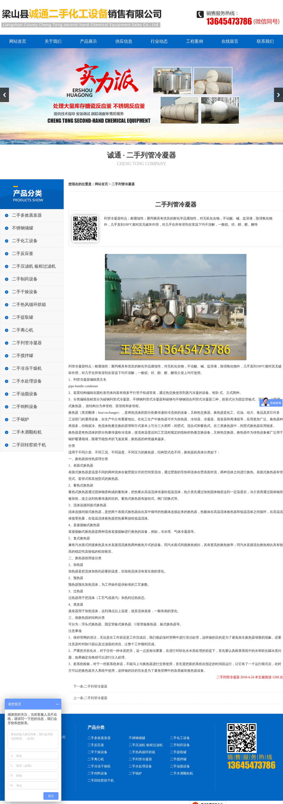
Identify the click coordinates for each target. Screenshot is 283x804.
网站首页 (17, 41)
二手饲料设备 (24, 406)
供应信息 (123, 41)
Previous (4, 95)
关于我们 (53, 41)
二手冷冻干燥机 (27, 368)
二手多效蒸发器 (27, 215)
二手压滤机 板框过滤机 (34, 266)
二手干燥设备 (24, 291)
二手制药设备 (24, 279)
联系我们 (265, 41)
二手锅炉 (20, 419)
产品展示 (88, 41)
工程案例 (194, 41)
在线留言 (229, 41)
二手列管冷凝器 (27, 342)
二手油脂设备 (24, 393)
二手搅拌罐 (22, 355)
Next (278, 95)
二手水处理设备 (27, 381)
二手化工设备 (24, 240)
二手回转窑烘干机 (29, 445)
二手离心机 (22, 330)
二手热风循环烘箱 (29, 304)
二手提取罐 (22, 317)
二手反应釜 (22, 253)
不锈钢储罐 (22, 228)
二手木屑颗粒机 (27, 432)
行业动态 (159, 41)
